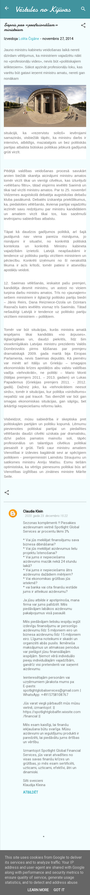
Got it (59, 890)
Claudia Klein (33, 511)
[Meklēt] (83, 9)
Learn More (38, 890)
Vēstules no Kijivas (43, 9)
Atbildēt (30, 792)
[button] (83, 26)
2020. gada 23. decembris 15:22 (46, 516)
